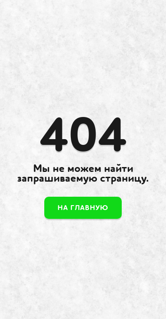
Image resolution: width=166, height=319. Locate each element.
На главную (83, 208)
